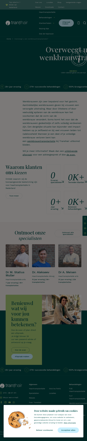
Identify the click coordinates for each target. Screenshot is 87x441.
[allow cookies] (68, 430)
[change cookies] (44, 430)
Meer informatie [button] (70, 423)
